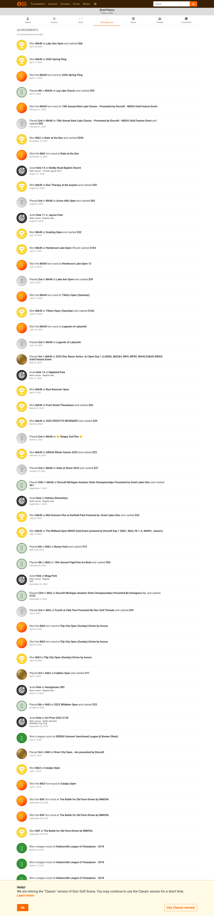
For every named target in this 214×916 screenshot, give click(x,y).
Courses (65, 3)
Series (86, 3)
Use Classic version (180, 908)
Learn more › (26, 895)
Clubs (76, 3)
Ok (22, 908)
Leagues (52, 3)
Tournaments (38, 3)
